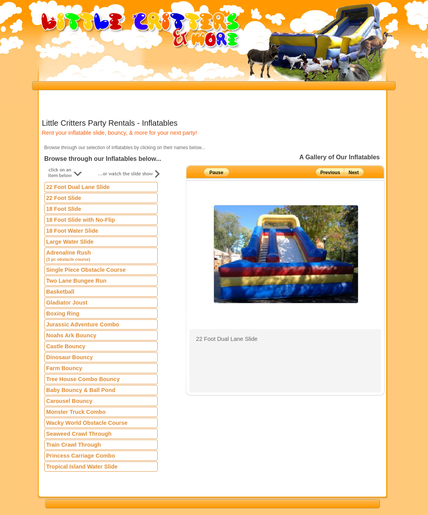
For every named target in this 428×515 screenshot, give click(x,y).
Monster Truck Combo (76, 412)
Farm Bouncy (64, 368)
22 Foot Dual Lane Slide (78, 187)
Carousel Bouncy (69, 401)
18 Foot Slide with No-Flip (80, 220)
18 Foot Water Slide (72, 231)
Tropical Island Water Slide (82, 466)
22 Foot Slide (63, 198)
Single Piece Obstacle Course (86, 270)
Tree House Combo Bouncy (83, 379)
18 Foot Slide (63, 209)
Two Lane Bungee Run (76, 281)
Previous (330, 172)
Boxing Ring (62, 313)
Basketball (60, 292)
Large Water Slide (70, 242)
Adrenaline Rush (68, 255)
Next (354, 172)
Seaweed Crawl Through (78, 434)
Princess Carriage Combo (80, 456)
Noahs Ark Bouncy (71, 335)
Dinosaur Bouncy (69, 357)
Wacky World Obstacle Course (87, 423)
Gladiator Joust (67, 302)
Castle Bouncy (65, 346)
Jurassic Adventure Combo (82, 324)
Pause (216, 172)
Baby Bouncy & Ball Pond (80, 390)
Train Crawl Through (73, 445)
